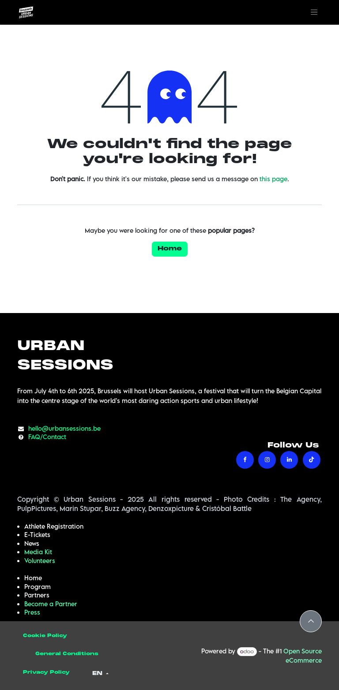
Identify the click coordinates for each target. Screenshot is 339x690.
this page (273, 179)
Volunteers (39, 560)
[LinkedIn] (289, 460)
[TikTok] (311, 460)
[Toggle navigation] (314, 12)
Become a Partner (50, 604)
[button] (311, 621)
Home (170, 249)
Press (32, 612)
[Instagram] (267, 460)
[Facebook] (245, 460)
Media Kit (38, 552)
